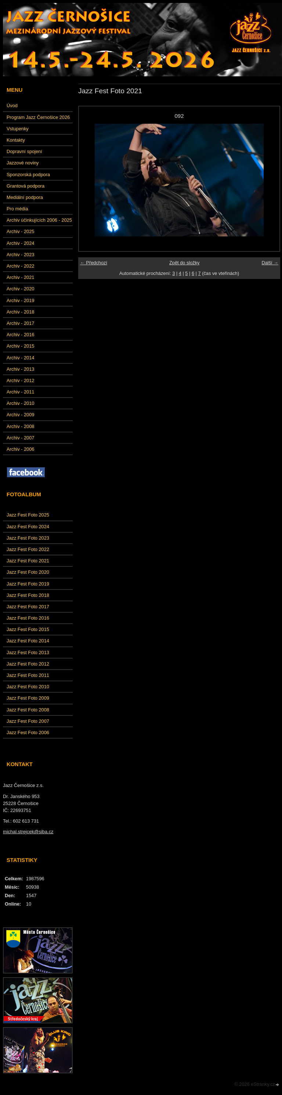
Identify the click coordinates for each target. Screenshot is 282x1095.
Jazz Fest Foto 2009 (28, 698)
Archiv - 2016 (20, 334)
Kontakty (16, 140)
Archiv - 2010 (20, 403)
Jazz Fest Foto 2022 (28, 549)
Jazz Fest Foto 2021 (28, 560)
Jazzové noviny (23, 163)
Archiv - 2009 (20, 414)
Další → (269, 262)
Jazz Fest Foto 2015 (28, 629)
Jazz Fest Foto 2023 (28, 538)
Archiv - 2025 (20, 231)
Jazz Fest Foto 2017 (28, 606)
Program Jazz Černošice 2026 (38, 117)
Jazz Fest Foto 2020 (28, 572)
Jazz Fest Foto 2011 (28, 675)
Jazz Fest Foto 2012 (28, 664)
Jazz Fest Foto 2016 (28, 618)
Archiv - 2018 (20, 312)
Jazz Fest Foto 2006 (28, 732)
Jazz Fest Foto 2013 (28, 652)
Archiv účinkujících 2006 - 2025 (39, 220)
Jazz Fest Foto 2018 (28, 595)
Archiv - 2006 (20, 449)
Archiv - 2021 (20, 277)
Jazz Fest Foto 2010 (28, 686)
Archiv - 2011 (20, 392)
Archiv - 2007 (20, 437)
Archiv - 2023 (20, 254)
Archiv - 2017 (20, 323)
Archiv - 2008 (20, 426)
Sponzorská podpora (28, 174)
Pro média (17, 208)
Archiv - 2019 (20, 300)
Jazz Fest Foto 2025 (28, 515)
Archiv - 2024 (20, 243)
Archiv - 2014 (20, 357)
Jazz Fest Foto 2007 (28, 721)
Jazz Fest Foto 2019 (28, 584)
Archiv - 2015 (20, 346)
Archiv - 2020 (20, 288)
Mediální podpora (25, 197)
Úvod (12, 105)
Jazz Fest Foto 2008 (28, 710)
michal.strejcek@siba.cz (28, 831)
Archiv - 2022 (20, 266)
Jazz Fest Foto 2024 (28, 526)
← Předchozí (93, 262)
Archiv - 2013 (20, 369)
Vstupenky (18, 128)
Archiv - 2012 (20, 380)
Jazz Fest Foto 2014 (28, 640)
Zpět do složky (184, 262)
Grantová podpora (25, 186)
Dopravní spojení (24, 151)
